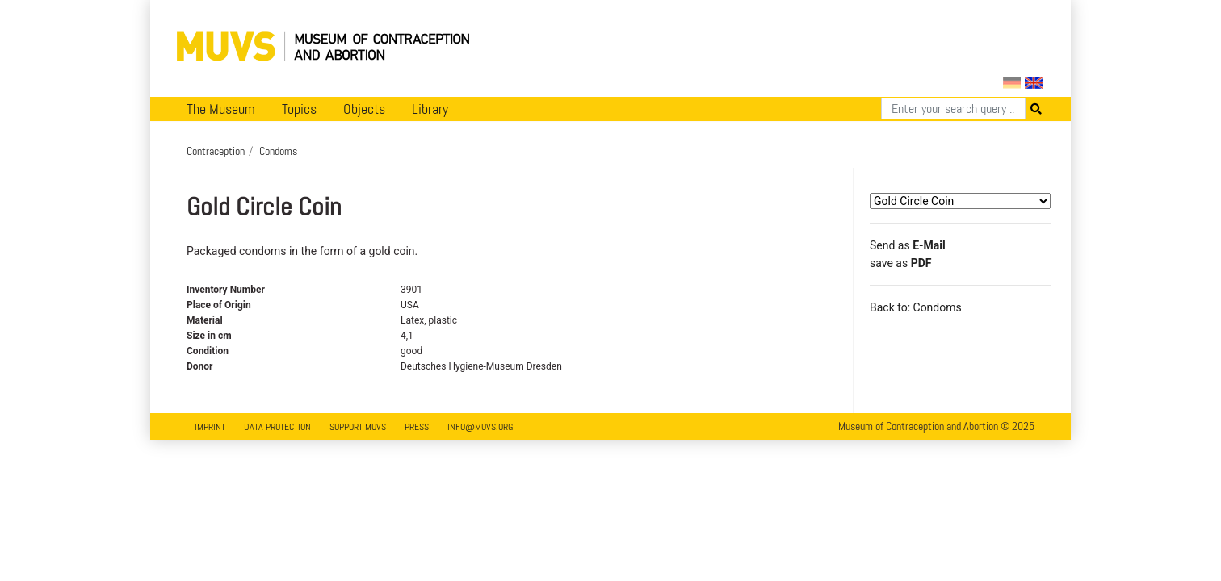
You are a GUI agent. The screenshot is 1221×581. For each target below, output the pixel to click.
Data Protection (277, 426)
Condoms (278, 151)
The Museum (221, 109)
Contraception (216, 151)
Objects (364, 109)
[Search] (953, 108)
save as (900, 263)
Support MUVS (357, 426)
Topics (299, 109)
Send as (908, 245)
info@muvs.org (480, 426)
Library (430, 109)
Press (417, 426)
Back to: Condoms (916, 307)
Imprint (210, 426)
